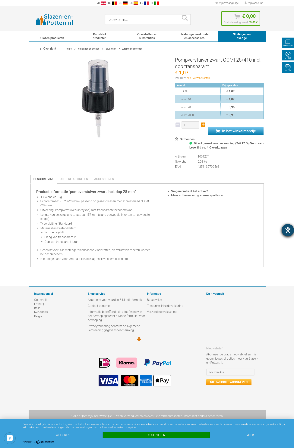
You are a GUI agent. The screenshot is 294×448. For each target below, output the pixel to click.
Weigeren (63, 435)
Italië (37, 308)
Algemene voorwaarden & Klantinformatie (115, 300)
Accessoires (104, 179)
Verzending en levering (162, 312)
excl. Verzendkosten (198, 77)
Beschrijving (44, 179)
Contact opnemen (99, 306)
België (38, 316)
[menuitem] (36, 3)
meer (250, 435)
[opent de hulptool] (288, 230)
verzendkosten (133, 416)
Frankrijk (40, 304)
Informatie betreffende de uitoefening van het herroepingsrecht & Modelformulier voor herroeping (116, 316)
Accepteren (156, 435)
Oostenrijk (41, 300)
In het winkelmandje (236, 131)
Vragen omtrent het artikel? (188, 191)
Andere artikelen (74, 179)
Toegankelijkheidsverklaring (165, 306)
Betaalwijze (154, 300)
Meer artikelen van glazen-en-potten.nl (195, 195)
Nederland (41, 312)
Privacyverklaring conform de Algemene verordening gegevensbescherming (114, 328)
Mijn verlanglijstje (227, 3)
